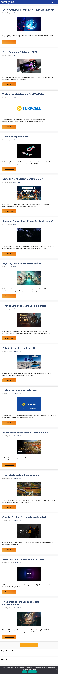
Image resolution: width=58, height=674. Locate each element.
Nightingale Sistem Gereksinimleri (21, 263)
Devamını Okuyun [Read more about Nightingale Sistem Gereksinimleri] (9, 296)
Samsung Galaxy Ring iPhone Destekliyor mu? (27, 221)
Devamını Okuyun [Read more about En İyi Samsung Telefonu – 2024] (9, 84)
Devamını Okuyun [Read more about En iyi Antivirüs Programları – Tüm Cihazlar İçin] (9, 42)
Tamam (24, 671)
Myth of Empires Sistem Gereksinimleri (24, 305)
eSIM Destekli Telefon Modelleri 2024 (23, 559)
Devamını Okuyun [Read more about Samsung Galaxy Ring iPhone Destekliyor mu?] (9, 253)
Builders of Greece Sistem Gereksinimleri (25, 432)
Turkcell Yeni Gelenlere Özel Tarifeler (23, 94)
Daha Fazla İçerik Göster (29, 645)
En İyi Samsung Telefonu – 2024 (19, 52)
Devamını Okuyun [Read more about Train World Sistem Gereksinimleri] (9, 507)
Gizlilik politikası (32, 671)
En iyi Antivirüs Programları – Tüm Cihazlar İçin (28, 9)
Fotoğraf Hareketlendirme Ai (18, 348)
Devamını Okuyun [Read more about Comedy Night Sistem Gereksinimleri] (9, 211)
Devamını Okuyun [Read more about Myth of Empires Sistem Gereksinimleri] (9, 338)
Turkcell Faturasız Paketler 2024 (20, 390)
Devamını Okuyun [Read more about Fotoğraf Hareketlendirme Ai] (9, 380)
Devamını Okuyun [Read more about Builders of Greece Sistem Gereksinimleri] (9, 465)
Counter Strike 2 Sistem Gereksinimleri (24, 517)
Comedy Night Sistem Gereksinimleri (22, 178)
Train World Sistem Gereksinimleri (21, 475)
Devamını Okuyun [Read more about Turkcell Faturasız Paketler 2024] (9, 422)
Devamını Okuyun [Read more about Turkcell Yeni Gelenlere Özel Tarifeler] (9, 126)
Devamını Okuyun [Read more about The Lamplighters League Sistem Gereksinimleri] (9, 637)
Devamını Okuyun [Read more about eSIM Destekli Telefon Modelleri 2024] (9, 592)
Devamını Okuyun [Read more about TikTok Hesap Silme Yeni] (9, 169)
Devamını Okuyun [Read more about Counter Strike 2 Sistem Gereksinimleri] (9, 549)
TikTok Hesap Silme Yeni (15, 136)
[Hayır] (56, 670)
